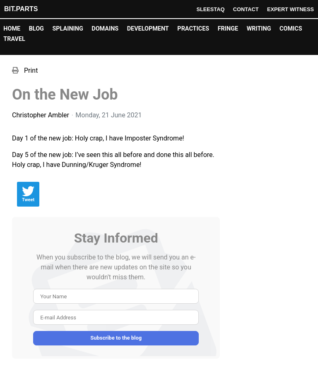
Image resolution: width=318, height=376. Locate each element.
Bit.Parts (21, 8)
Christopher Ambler (40, 115)
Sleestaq (210, 9)
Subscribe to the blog (116, 338)
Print (31, 70)
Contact (246, 9)
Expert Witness (290, 9)
